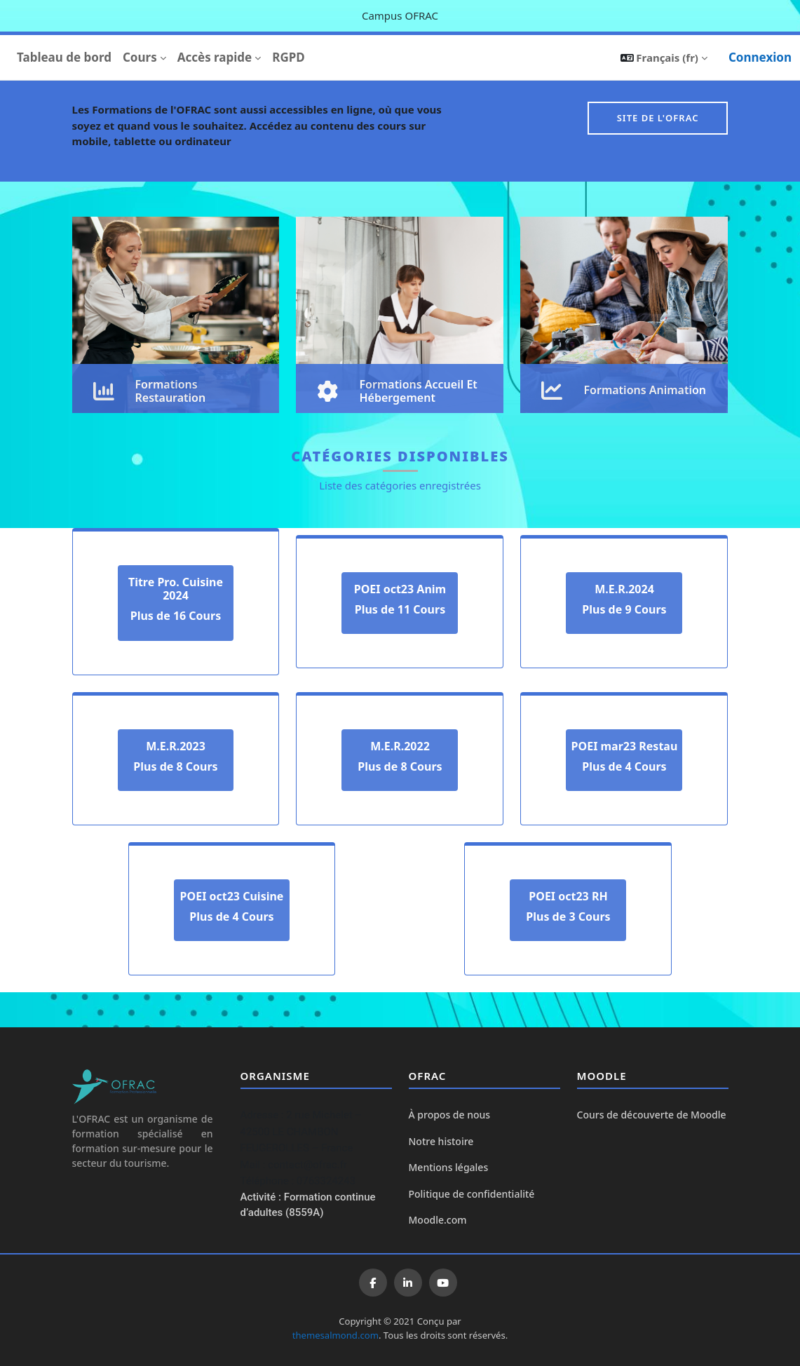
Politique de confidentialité (472, 1194)
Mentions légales (449, 1167)
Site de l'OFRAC (658, 117)
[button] (664, 57)
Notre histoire (441, 1141)
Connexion (760, 57)
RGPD (288, 57)
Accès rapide (214, 57)
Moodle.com (438, 1219)
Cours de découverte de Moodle (651, 1114)
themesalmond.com (335, 1335)
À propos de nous (450, 1114)
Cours (140, 57)
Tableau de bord (64, 57)
